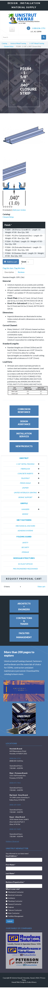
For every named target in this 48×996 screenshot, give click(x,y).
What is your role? (13, 889)
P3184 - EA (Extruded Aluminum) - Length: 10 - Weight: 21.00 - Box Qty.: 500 (22, 248)
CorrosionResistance (24, 410)
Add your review (19, 210)
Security (25, 547)
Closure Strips (8, 46)
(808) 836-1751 (15, 758)
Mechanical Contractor (15, 892)
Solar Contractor (13, 913)
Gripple (24, 503)
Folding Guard (24, 537)
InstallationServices (24, 435)
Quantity (23, 263)
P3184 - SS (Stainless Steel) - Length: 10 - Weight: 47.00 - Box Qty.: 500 (23, 254)
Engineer (10, 907)
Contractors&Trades (24, 621)
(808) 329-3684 (15, 805)
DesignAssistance (24, 422)
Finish (8, 225)
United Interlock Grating (25, 493)
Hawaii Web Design (18, 982)
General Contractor (13, 904)
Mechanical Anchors (25, 526)
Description (9, 272)
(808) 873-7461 (15, 783)
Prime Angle (25, 483)
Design (13, 3)
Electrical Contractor (14, 895)
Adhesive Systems (25, 531)
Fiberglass (25, 469)
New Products (24, 446)
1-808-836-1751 (36, 28)
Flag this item (8, 268)
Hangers (25, 509)
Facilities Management (14, 916)
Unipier (25, 488)
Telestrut (25, 478)
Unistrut (24, 458)
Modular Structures (24, 558)
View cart (41, 586)
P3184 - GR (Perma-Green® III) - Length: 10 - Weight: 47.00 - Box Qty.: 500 (22, 230)
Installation (30, 3)
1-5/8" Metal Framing (36, 43)
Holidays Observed (12, 841)
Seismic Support (25, 497)
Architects (10, 898)
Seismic (25, 514)
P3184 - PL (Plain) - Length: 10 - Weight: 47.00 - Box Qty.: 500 (23, 242)
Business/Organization (15, 882)
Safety (25, 543)
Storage (25, 552)
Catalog (4, 43)
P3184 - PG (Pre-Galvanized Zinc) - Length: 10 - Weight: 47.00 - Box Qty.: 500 (23, 236)
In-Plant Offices (25, 564)
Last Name (10, 873)
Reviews (21, 272)
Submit (9, 921)
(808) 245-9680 (15, 829)
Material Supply (24, 7)
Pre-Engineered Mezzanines (25, 569)
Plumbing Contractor (14, 901)
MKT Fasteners (24, 520)
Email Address (12, 856)
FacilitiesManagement (24, 635)
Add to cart (10, 261)
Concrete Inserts (25, 473)
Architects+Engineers (24, 606)
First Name (10, 865)
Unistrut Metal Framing (18, 43)
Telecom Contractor (14, 910)
